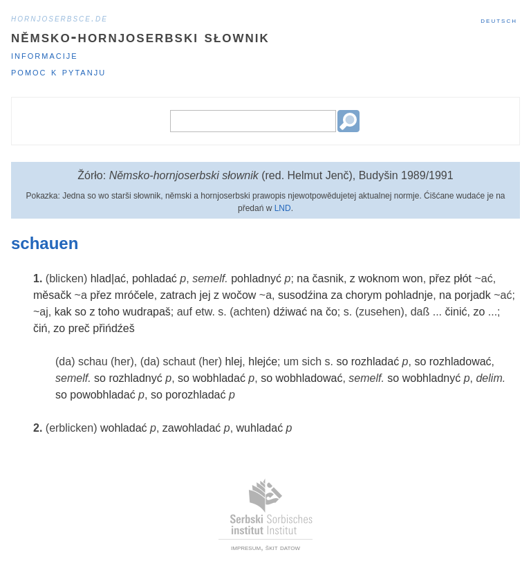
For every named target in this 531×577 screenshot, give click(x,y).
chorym (364, 295)
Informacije (44, 55)
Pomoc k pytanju (58, 71)
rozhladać (375, 361)
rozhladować (460, 361)
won (412, 278)
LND (282, 208)
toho (109, 312)
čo (331, 312)
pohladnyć (256, 278)
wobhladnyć (431, 378)
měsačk (52, 295)
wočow (239, 295)
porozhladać (195, 395)
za (336, 295)
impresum (246, 547)
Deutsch (499, 20)
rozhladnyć (135, 378)
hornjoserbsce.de (59, 18)
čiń (40, 328)
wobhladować (308, 378)
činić (456, 312)
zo (479, 312)
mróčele (134, 295)
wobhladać (218, 378)
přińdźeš (113, 328)
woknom (379, 278)
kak (63, 312)
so (80, 312)
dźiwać (290, 312)
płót (463, 278)
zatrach (178, 295)
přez (440, 278)
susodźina (303, 295)
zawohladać (191, 428)
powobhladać (102, 395)
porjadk (472, 295)
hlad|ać (108, 278)
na (303, 278)
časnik (328, 278)
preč (79, 328)
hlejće (262, 361)
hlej (233, 361)
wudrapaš (146, 312)
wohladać (123, 428)
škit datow (283, 547)
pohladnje (409, 295)
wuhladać (259, 428)
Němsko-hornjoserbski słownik (140, 36)
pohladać (154, 278)
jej (205, 295)
